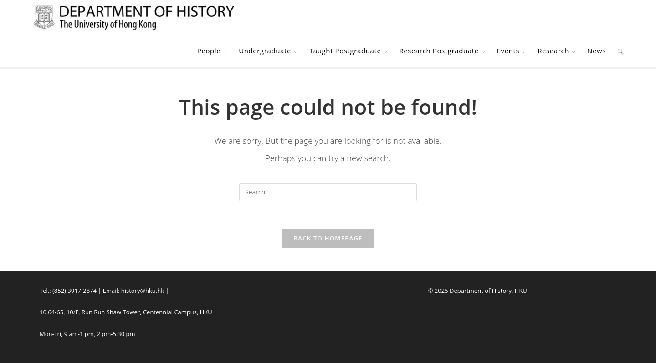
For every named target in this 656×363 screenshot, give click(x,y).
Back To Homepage (327, 238)
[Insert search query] (328, 192)
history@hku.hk (142, 290)
